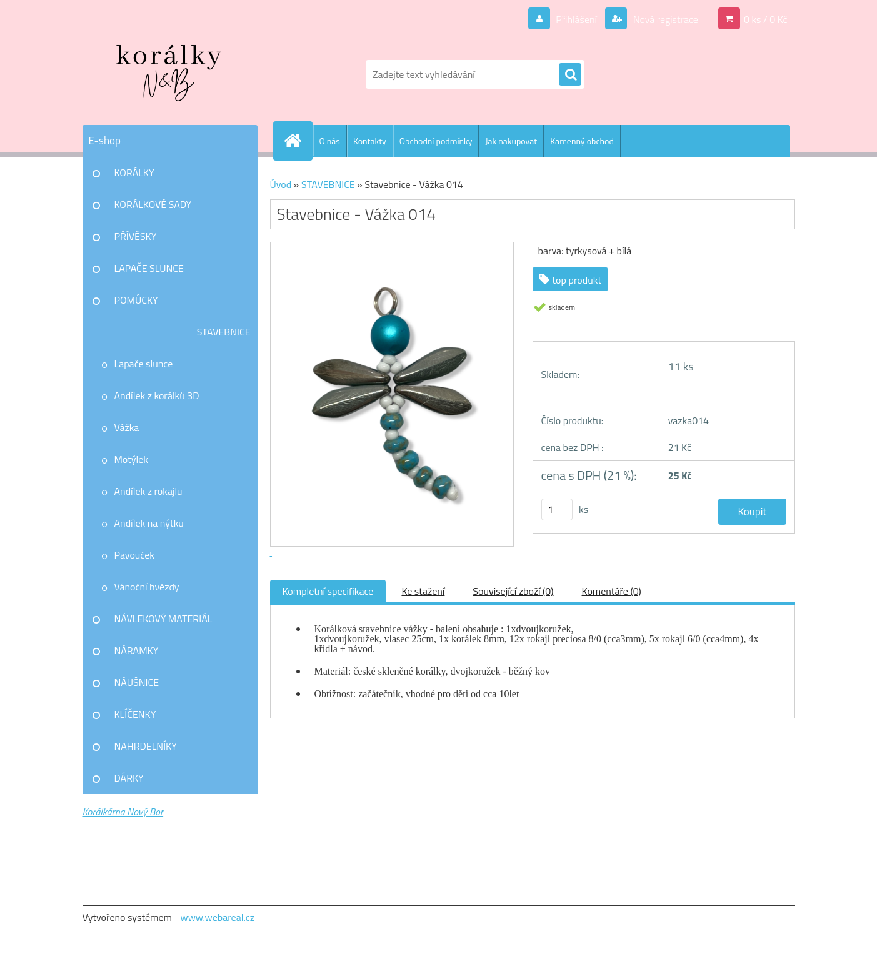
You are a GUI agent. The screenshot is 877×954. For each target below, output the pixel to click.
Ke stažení (422, 591)
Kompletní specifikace (328, 591)
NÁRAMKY (136, 650)
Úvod (281, 184)
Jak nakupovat (511, 140)
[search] (570, 75)
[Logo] (168, 74)
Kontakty (369, 140)
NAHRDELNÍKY (145, 745)
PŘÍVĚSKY (135, 236)
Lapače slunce (143, 363)
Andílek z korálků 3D (156, 395)
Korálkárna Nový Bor (123, 811)
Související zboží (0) (513, 591)
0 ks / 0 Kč (766, 19)
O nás (329, 140)
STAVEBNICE (224, 331)
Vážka (126, 427)
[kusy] (557, 509)
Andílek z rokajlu (148, 491)
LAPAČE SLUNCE (149, 268)
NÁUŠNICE (136, 682)
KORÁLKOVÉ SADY (153, 204)
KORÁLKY (134, 172)
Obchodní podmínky (436, 140)
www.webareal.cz (217, 917)
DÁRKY (129, 777)
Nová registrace (664, 19)
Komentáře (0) (611, 591)
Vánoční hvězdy (146, 586)
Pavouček (134, 554)
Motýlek (131, 459)
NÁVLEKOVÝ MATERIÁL (163, 618)
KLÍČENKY (135, 714)
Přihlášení (576, 19)
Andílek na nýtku (149, 522)
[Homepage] (298, 140)
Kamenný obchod (582, 140)
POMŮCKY (136, 299)
